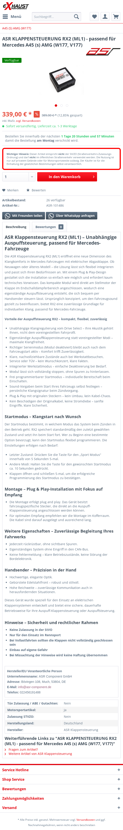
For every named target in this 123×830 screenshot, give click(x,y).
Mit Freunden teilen (23, 216)
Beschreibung (16, 227)
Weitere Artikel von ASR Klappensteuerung (38, 754)
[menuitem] (11, 16)
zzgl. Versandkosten (28, 121)
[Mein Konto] (105, 16)
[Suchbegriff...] (56, 16)
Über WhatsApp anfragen (72, 216)
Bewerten (36, 190)
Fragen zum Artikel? (21, 749)
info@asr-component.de (34, 687)
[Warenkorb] (115, 16)
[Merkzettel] (94, 16)
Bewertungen (49, 226)
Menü (12, 16)
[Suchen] (76, 16)
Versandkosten (85, 820)
